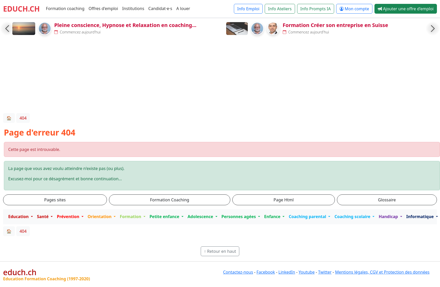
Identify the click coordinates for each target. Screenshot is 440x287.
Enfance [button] (273, 216)
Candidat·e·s (160, 8)
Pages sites (55, 200)
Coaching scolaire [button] (352, 216)
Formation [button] (131, 216)
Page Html (283, 200)
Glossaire (387, 200)
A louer (183, 8)
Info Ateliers (279, 9)
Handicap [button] (389, 216)
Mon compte (354, 9)
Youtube (307, 272)
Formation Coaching (169, 200)
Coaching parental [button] (308, 216)
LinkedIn (286, 272)
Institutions (133, 8)
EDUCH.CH (21, 9)
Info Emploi (248, 9)
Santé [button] (43, 216)
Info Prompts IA (315, 9)
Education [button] (19, 216)
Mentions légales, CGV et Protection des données (382, 272)
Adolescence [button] (201, 216)
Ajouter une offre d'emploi (406, 9)
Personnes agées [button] (239, 216)
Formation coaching (65, 8)
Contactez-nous (238, 272)
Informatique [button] (420, 216)
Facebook (265, 272)
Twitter (325, 272)
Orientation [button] (100, 216)
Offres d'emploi (103, 8)
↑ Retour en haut (220, 251)
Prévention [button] (68, 216)
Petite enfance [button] (165, 216)
